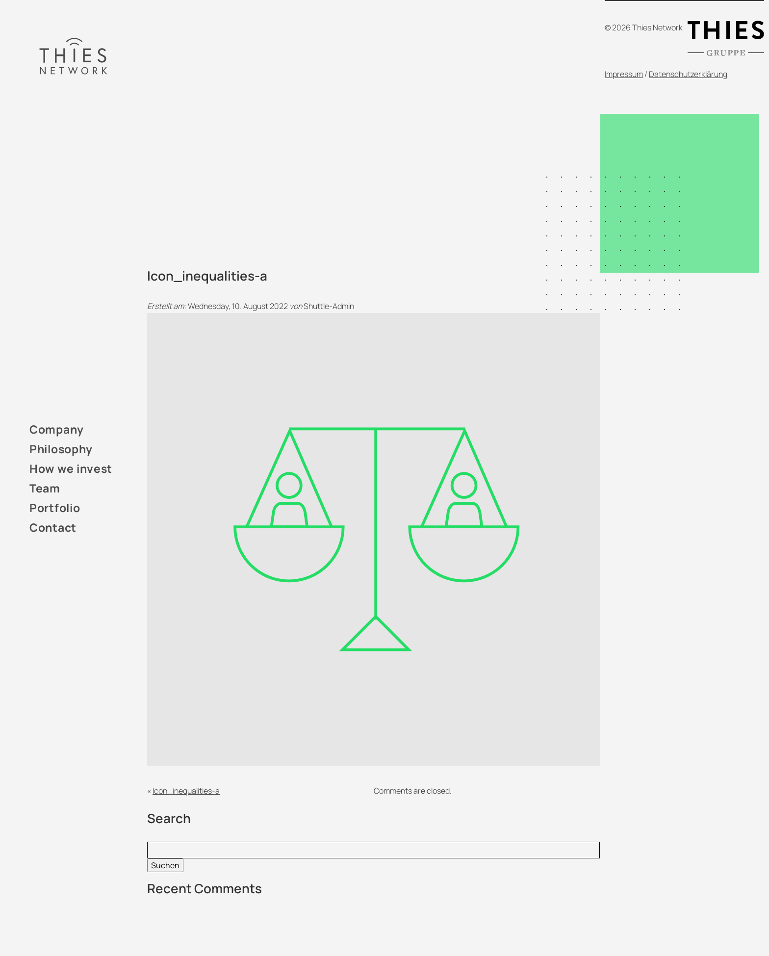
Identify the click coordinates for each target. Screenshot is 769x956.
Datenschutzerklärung (688, 74)
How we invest (70, 468)
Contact (53, 527)
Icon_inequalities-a (186, 790)
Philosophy (61, 449)
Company (56, 429)
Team (44, 488)
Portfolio (54, 508)
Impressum (624, 74)
